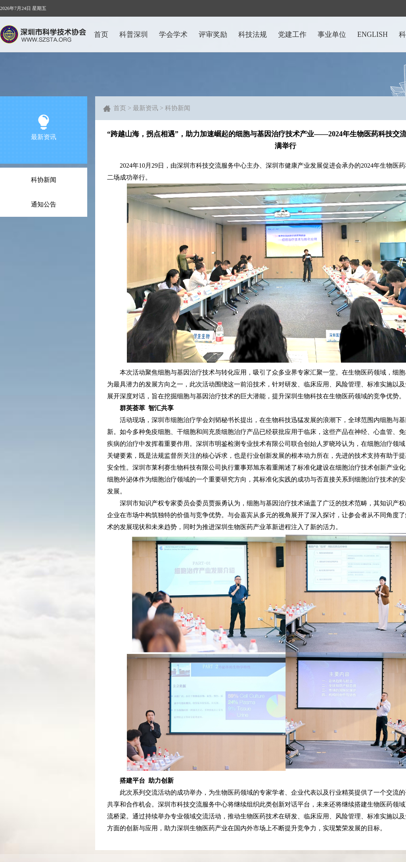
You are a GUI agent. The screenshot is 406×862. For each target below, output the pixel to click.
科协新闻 (43, 179)
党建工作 (292, 34)
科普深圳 (133, 34)
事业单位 (332, 34)
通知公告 (43, 204)
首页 (101, 34)
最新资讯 (145, 108)
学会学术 (173, 34)
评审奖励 (213, 34)
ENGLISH (372, 34)
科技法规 (252, 34)
